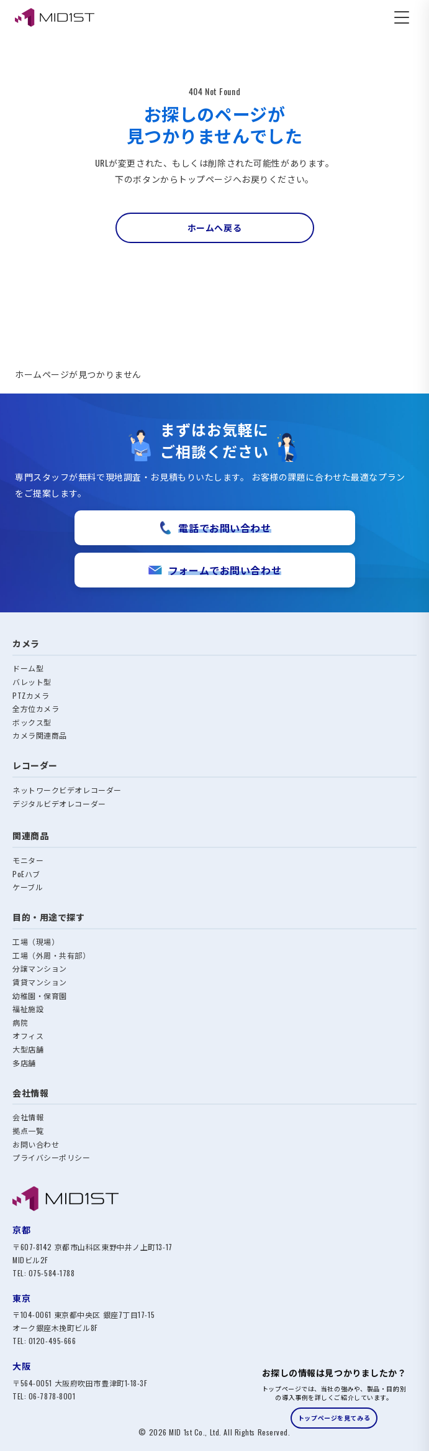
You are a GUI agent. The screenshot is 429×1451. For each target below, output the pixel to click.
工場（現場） (35, 941)
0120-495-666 (52, 1340)
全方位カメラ (35, 708)
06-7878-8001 (52, 1396)
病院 (20, 1022)
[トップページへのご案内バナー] (334, 1398)
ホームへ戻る (214, 227)
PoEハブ (26, 873)
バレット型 (32, 681)
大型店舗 (27, 1049)
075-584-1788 (52, 1273)
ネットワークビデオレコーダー (67, 790)
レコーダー (35, 765)
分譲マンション (39, 968)
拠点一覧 (27, 1130)
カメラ (26, 643)
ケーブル (27, 887)
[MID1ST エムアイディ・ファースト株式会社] (54, 17)
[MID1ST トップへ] (214, 1198)
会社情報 (27, 1117)
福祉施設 (27, 1008)
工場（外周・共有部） (51, 955)
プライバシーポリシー (51, 1157)
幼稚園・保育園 (39, 995)
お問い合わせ (35, 1144)
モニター (27, 860)
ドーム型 (27, 668)
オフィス (27, 1035)
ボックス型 (32, 722)
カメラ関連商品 (39, 735)
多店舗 (24, 1062)
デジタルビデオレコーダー (59, 803)
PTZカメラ (30, 695)
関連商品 (30, 835)
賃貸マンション (39, 982)
